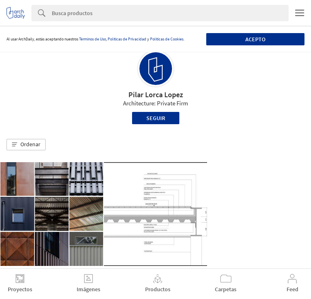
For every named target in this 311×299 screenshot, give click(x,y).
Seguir (155, 118)
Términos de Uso (92, 39)
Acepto (255, 39)
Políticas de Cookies (166, 39)
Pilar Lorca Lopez (155, 94)
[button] (26, 144)
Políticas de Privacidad (127, 39)
